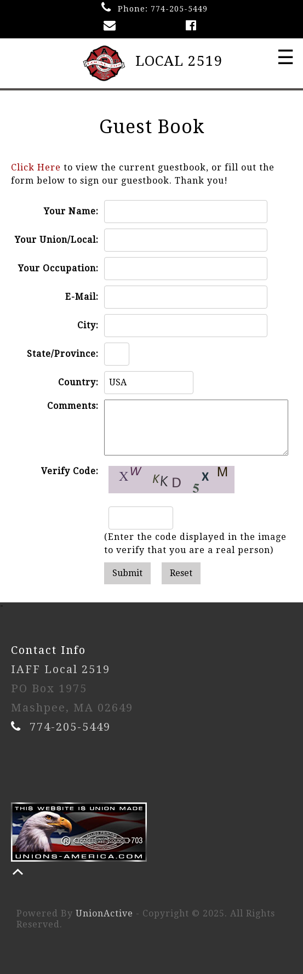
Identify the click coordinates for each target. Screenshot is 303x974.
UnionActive (104, 913)
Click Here (36, 167)
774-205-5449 (179, 8)
